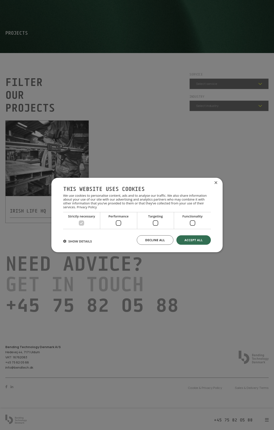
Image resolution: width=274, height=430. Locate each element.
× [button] (215, 182)
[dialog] (137, 215)
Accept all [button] (194, 240)
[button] (77, 241)
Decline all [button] (155, 240)
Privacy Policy (87, 207)
